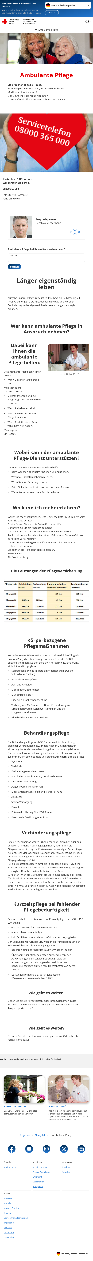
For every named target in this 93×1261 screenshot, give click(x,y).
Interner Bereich (11, 1208)
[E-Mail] (79, 232)
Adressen (8, 1198)
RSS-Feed (8, 1227)
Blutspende (38, 1186)
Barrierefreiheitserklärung (16, 1218)
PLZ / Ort (13, 256)
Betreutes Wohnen (15, 1106)
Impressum (9, 1222)
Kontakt (7, 1203)
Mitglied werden (40, 1167)
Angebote (66, 1167)
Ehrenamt (37, 1177)
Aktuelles (66, 1172)
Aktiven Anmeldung (41, 1172)
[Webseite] (71, 232)
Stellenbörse (38, 1181)
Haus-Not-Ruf (57, 1106)
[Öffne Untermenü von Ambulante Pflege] (46, 30)
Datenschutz (10, 1237)
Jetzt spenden (10, 1167)
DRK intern (9, 1232)
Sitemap (7, 1213)
